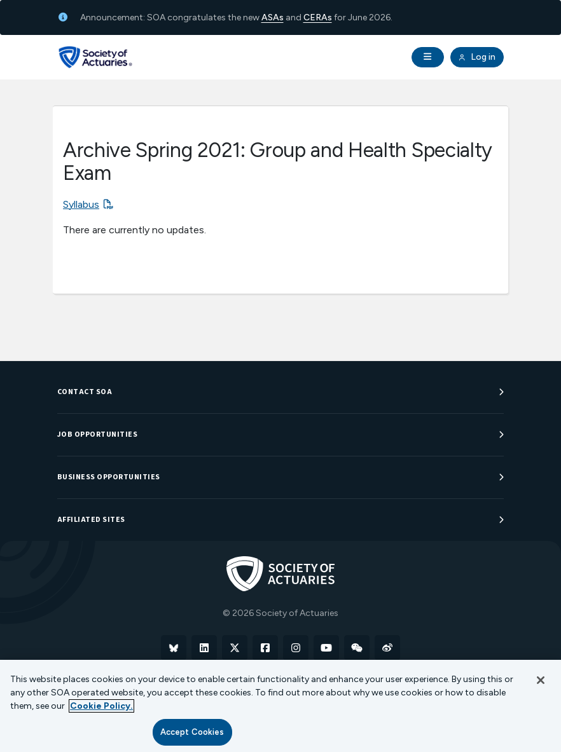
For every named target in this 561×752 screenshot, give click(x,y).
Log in (477, 57)
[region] (280, 706)
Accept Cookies (192, 732)
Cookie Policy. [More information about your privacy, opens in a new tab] (101, 706)
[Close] (541, 680)
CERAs (317, 17)
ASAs (272, 17)
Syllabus (81, 204)
